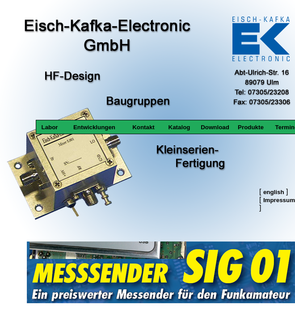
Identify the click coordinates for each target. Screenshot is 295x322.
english (273, 192)
